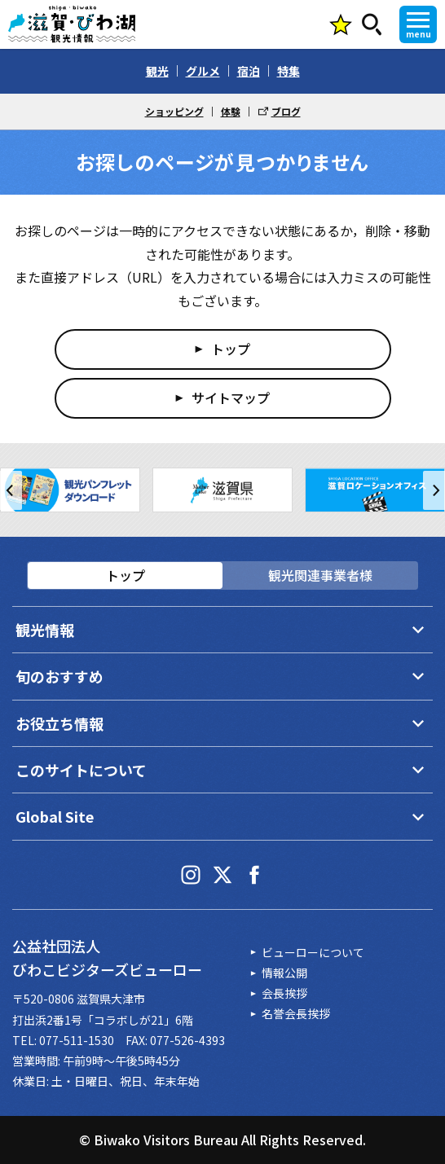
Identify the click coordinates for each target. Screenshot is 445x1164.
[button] (11, 490)
